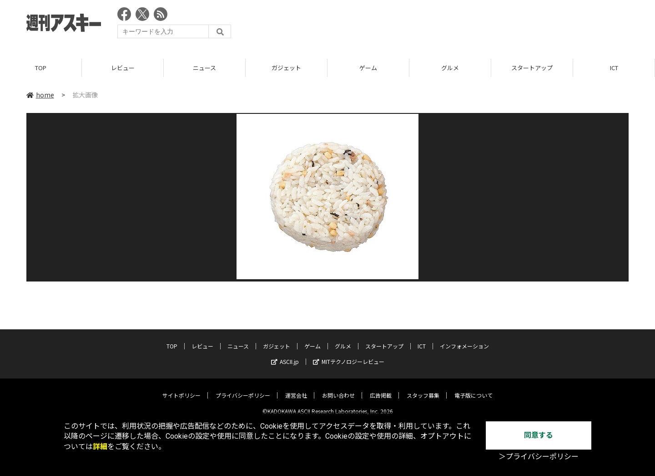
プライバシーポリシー (243, 388)
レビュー (123, 68)
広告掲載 (381, 388)
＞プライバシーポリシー (539, 456)
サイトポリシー (181, 388)
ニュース (204, 68)
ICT (614, 68)
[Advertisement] (463, 25)
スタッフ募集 (423, 388)
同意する (538, 435)
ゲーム (368, 68)
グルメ (450, 68)
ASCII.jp (285, 354)
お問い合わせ (338, 388)
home (40, 95)
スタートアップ (532, 68)
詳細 (100, 446)
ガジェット (286, 68)
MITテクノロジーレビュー (348, 354)
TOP (40, 68)
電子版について (473, 388)
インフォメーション (464, 339)
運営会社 (296, 388)
